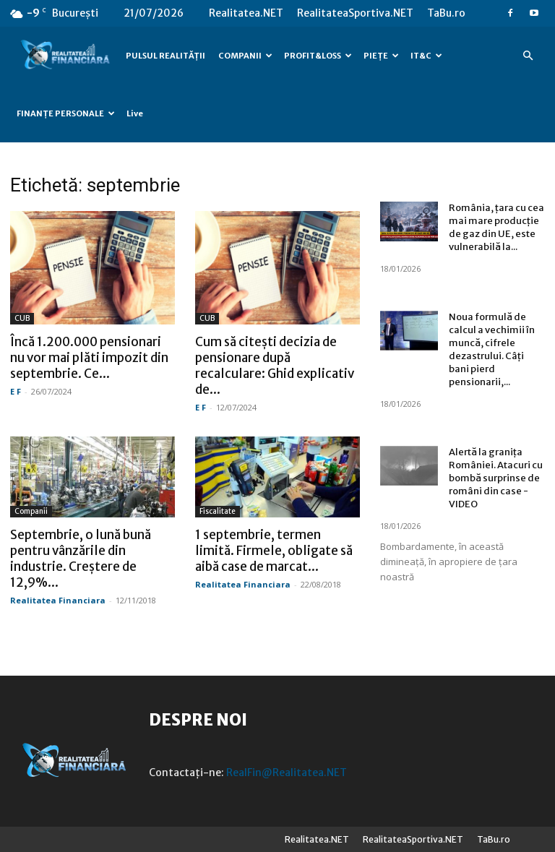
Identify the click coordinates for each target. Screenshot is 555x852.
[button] (527, 56)
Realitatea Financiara (58, 600)
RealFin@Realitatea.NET (286, 772)
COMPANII (245, 56)
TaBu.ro (446, 13)
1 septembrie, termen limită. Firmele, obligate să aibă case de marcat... (274, 551)
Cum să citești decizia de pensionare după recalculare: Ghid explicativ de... (274, 365)
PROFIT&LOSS (318, 56)
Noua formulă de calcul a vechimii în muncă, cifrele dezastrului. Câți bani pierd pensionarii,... (492, 349)
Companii (31, 511)
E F (15, 391)
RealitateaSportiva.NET (355, 13)
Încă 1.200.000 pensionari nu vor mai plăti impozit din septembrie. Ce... (89, 358)
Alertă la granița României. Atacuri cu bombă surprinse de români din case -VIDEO (496, 478)
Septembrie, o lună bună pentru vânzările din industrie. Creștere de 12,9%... (80, 558)
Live (134, 113)
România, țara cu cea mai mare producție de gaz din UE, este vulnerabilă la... (496, 227)
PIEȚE (381, 56)
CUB (22, 318)
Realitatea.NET (246, 13)
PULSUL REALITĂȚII (165, 56)
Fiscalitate (217, 511)
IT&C (426, 56)
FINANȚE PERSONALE (66, 113)
